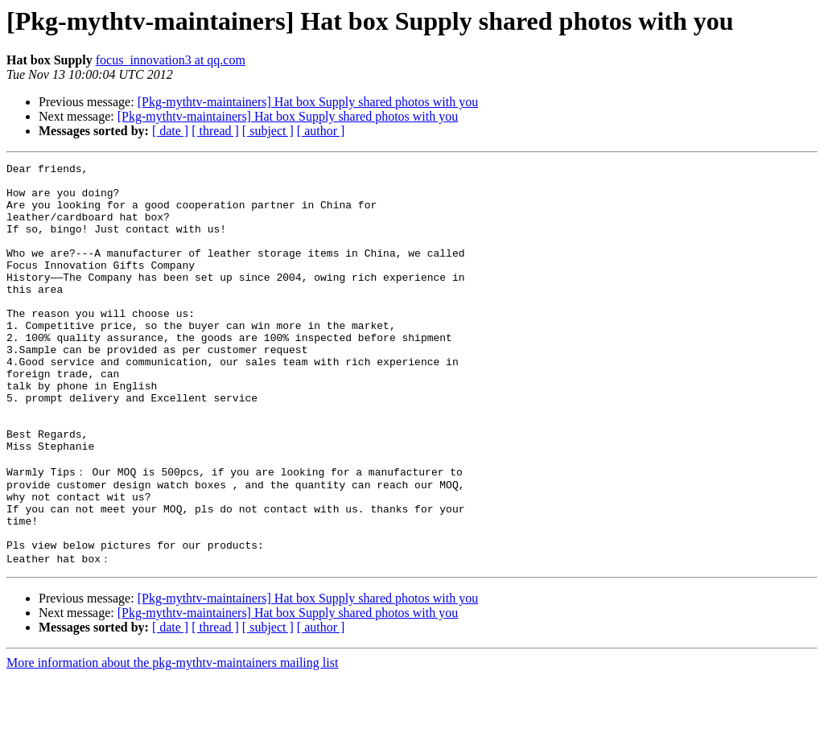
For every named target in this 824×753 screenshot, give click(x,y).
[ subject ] (268, 131)
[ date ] (170, 131)
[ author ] (321, 131)
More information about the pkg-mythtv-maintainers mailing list (172, 739)
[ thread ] (215, 131)
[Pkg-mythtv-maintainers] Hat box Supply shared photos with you (308, 102)
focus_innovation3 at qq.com (170, 60)
